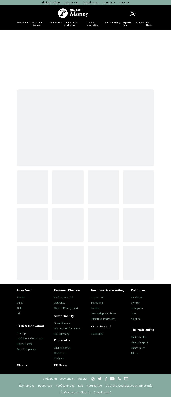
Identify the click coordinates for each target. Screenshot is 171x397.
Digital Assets (25, 343)
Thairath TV (109, 2)
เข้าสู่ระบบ (145, 11)
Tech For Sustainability (67, 328)
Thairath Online (51, 2)
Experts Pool (127, 23)
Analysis (59, 358)
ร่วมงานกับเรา (67, 378)
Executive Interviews (103, 318)
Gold (19, 308)
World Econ (61, 353)
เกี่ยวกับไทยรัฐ (26, 385)
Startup (21, 333)
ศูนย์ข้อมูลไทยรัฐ (65, 385)
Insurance (59, 302)
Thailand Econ (62, 347)
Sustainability (113, 22)
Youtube (135, 318)
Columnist (97, 333)
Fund (20, 302)
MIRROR (124, 2)
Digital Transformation (30, 338)
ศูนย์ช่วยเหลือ (94, 385)
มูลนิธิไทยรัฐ (45, 385)
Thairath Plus (71, 2)
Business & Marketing (70, 23)
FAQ (80, 385)
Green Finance (62, 323)
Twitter (135, 302)
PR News (149, 23)
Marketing (97, 302)
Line (133, 313)
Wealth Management (66, 308)
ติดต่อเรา (82, 378)
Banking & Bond (63, 297)
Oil (18, 313)
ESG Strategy (61, 333)
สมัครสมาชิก (147, 15)
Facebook (136, 297)
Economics (56, 22)
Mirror (134, 353)
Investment (23, 22)
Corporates (97, 297)
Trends (95, 308)
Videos (140, 22)
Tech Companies (26, 349)
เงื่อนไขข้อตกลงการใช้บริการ (75, 392)
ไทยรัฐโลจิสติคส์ (102, 392)
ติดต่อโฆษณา (50, 378)
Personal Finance (37, 23)
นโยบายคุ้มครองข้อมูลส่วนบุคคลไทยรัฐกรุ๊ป (129, 385)
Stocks (21, 297)
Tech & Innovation (92, 23)
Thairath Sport (90, 2)
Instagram (137, 308)
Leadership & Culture (103, 313)
